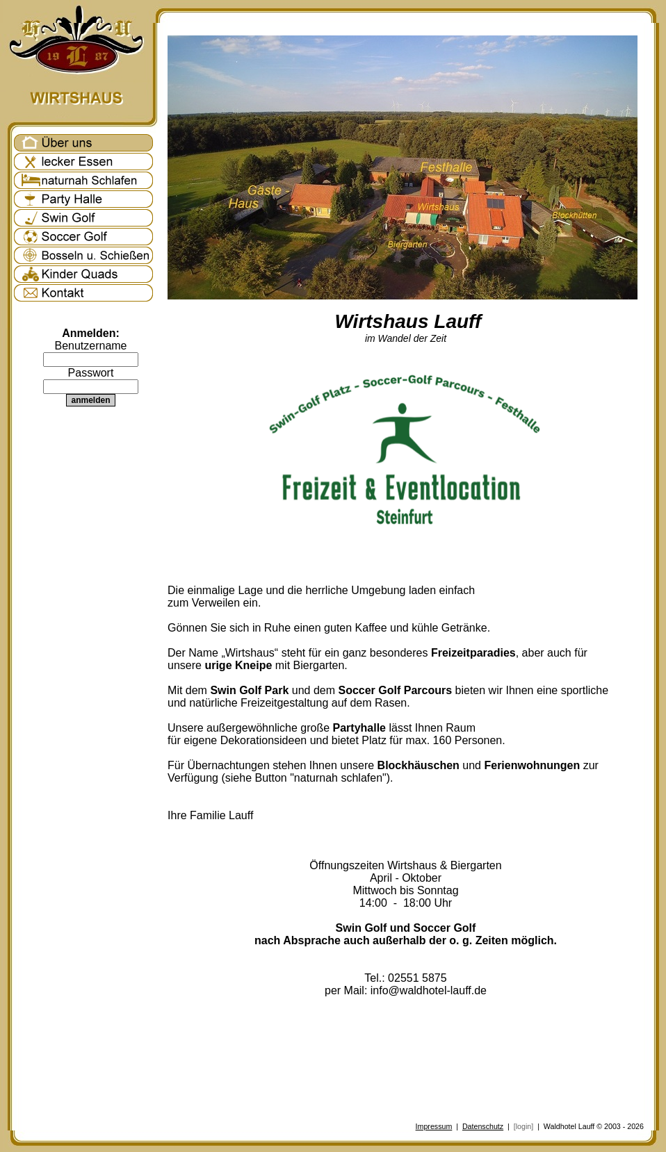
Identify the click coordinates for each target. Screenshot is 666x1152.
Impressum (434, 1126)
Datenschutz (482, 1126)
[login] (523, 1126)
